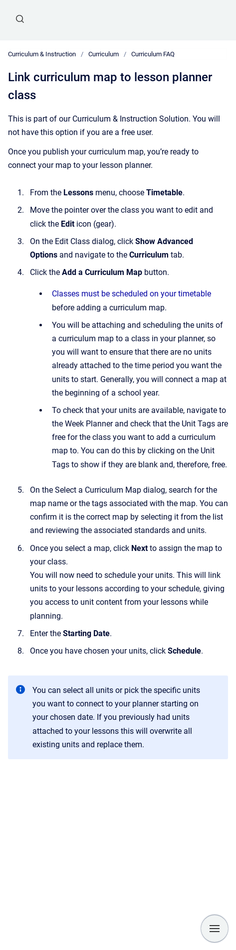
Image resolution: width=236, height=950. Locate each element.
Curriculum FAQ (153, 54)
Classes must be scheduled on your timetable (131, 293)
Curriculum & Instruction (42, 54)
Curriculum (103, 54)
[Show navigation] (214, 928)
